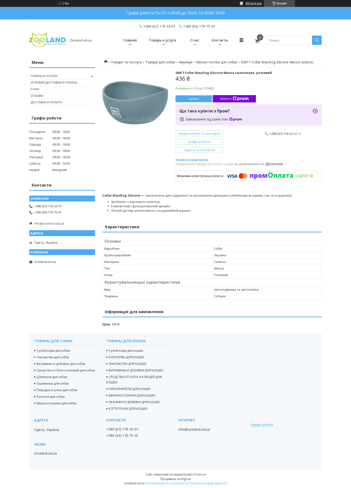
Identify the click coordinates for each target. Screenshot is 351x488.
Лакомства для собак (53, 357)
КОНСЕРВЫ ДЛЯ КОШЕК (126, 357)
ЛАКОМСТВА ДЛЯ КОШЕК (127, 363)
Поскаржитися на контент (166, 483)
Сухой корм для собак (53, 350)
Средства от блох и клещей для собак (66, 370)
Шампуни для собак (52, 377)
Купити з (234, 99)
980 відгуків (253, 3)
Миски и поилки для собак (57, 403)
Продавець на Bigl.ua (175, 479)
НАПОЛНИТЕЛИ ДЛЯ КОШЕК (130, 389)
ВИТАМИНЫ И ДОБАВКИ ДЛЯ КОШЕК (136, 370)
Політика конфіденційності (207, 483)
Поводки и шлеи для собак (57, 390)
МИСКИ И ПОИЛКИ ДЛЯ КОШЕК (132, 395)
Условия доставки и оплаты (54, 82)
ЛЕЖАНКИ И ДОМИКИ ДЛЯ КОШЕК (134, 402)
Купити (193, 98)
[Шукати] (317, 40)
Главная (130, 40)
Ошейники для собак (53, 383)
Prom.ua (200, 474)
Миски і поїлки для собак (216, 62)
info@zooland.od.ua (49, 223)
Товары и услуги (162, 40)
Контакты (220, 40)
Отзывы (36, 96)
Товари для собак (160, 62)
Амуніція (185, 62)
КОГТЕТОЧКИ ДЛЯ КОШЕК (128, 408)
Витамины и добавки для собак (61, 363)
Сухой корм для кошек (126, 350)
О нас (194, 40)
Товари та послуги (126, 62)
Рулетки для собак (51, 396)
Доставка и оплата (46, 102)
